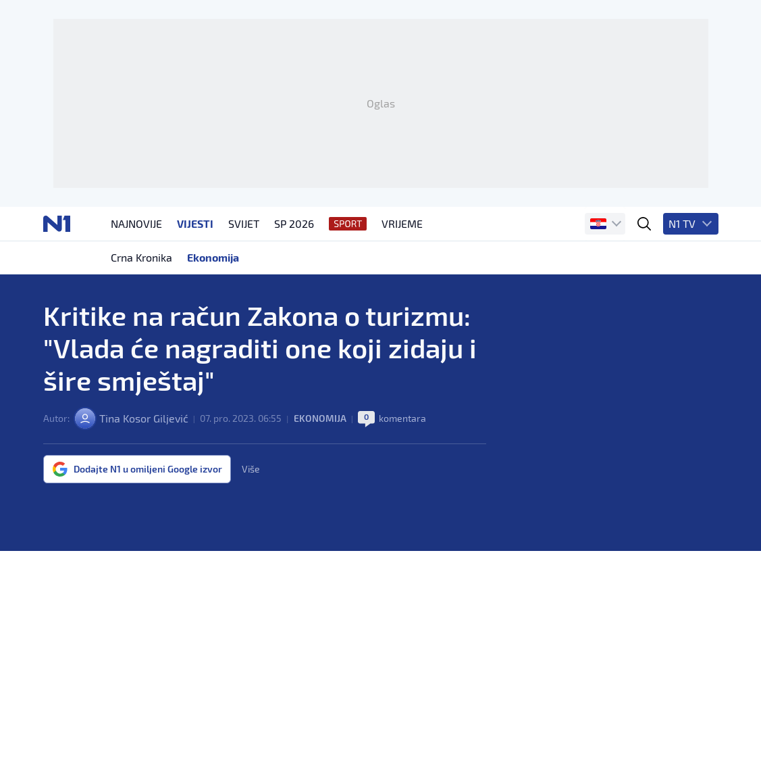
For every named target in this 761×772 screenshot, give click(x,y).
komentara (402, 418)
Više (251, 469)
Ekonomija (320, 418)
